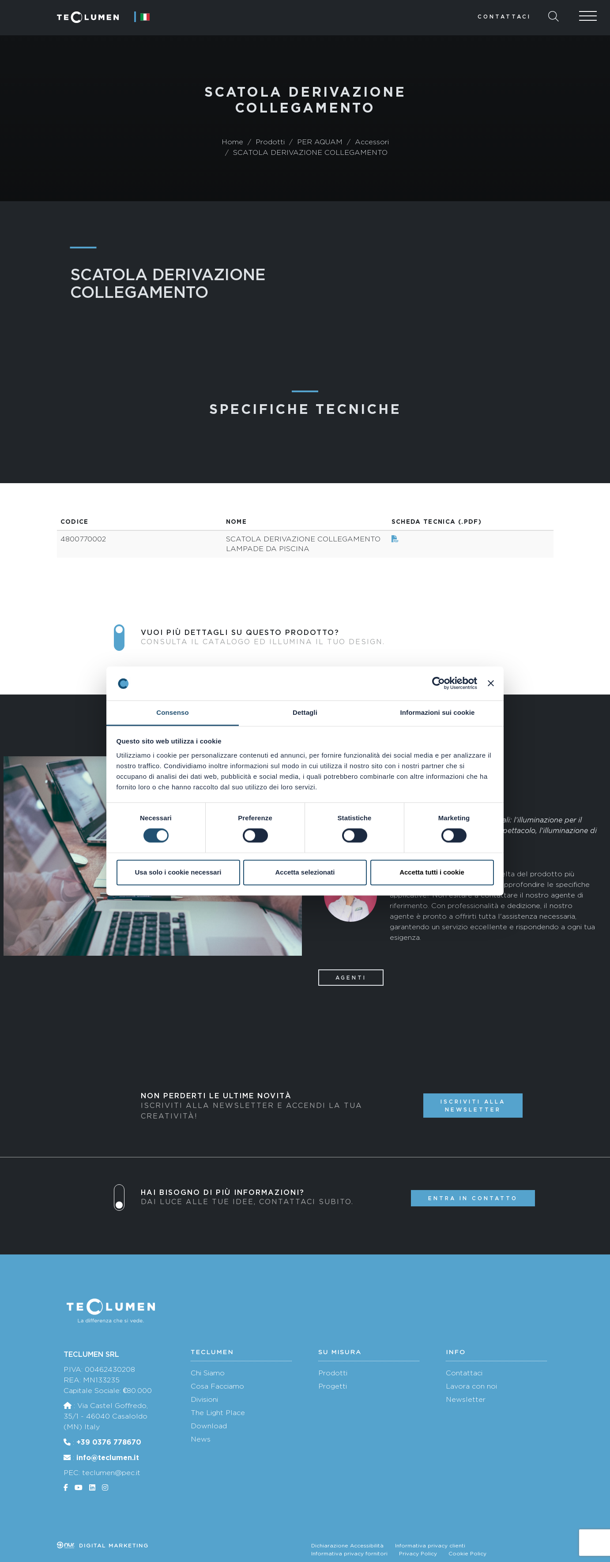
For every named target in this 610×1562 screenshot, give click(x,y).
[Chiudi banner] (491, 683)
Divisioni (204, 1399)
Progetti (332, 1386)
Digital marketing (103, 1545)
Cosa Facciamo (217, 1386)
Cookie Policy (467, 1553)
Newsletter (466, 1399)
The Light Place (218, 1412)
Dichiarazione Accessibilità (347, 1545)
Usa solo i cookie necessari (178, 872)
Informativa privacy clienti (430, 1545)
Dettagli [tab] (305, 712)
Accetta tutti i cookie (431, 872)
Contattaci (504, 16)
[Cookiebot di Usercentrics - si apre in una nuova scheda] (438, 683)
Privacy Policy (418, 1553)
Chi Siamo (208, 1373)
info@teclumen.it (107, 1457)
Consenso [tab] (172, 712)
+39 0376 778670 (108, 1442)
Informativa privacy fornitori (349, 1553)
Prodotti (332, 1373)
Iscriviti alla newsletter (473, 1105)
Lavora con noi (471, 1386)
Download (209, 1426)
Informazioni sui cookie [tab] (437, 712)
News (201, 1439)
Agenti (350, 977)
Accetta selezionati (305, 872)
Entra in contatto (473, 1198)
